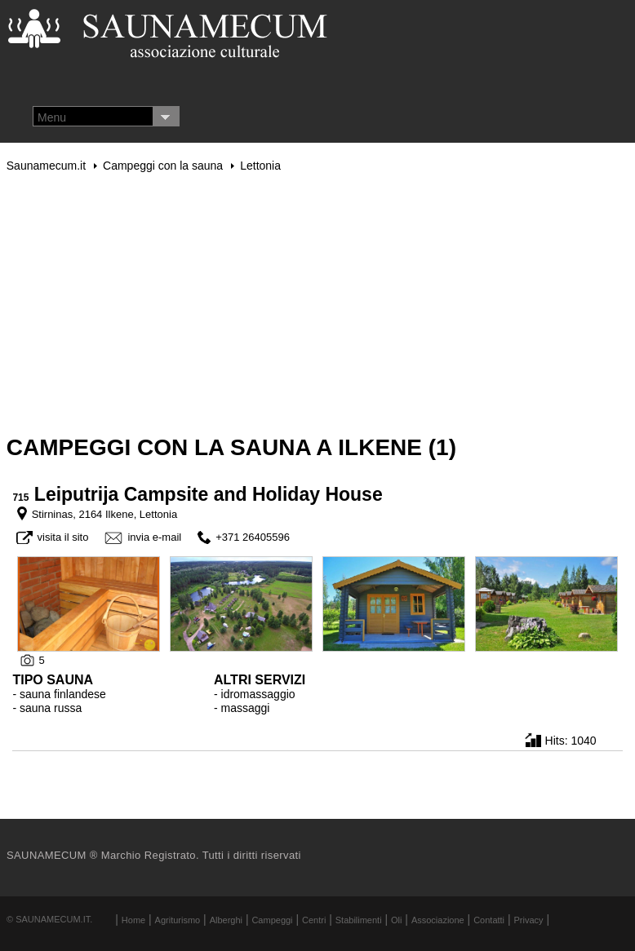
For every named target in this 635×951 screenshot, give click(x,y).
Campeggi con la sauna (163, 165)
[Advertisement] (317, 303)
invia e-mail (154, 537)
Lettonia (260, 165)
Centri (314, 920)
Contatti (488, 920)
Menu (52, 117)
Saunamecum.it (46, 165)
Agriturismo (178, 920)
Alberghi (226, 920)
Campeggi (271, 920)
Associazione (437, 920)
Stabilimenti (358, 920)
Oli (396, 920)
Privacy (529, 920)
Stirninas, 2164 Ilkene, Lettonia (105, 514)
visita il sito (63, 537)
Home (133, 920)
